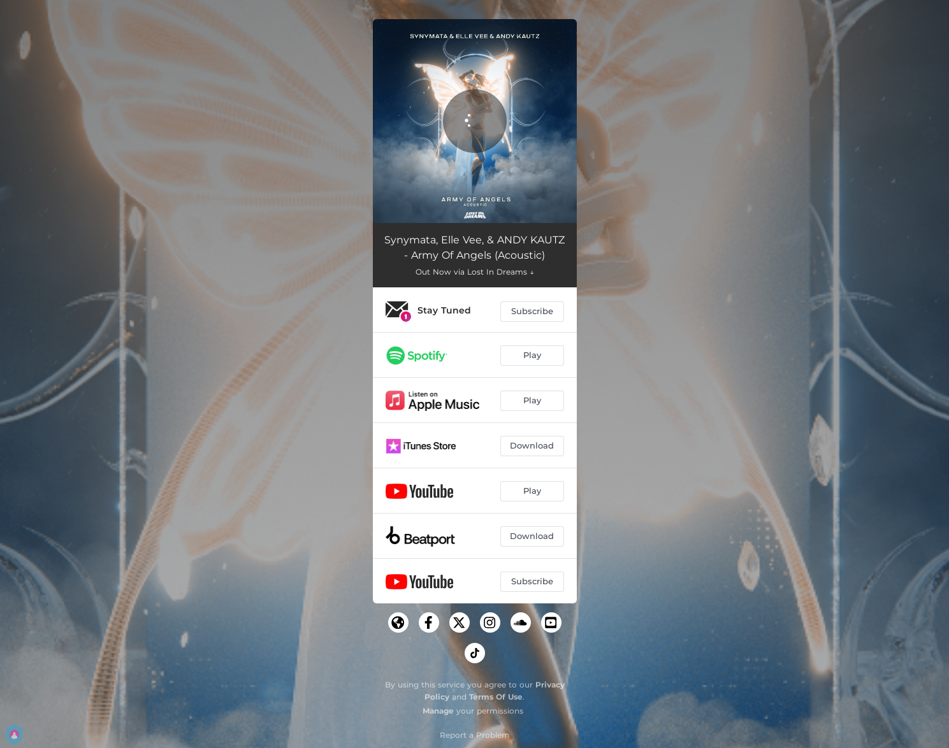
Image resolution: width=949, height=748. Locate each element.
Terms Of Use (496, 696)
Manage (438, 711)
